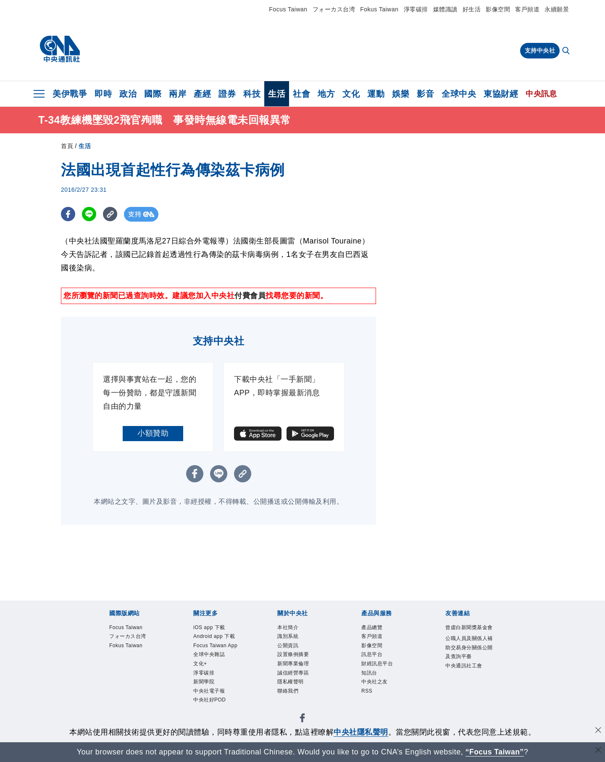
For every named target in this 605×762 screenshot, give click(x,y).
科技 (251, 93)
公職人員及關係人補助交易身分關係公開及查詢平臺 (468, 668)
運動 (375, 93)
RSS (369, 708)
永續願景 (556, 9)
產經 (202, 93)
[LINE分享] (89, 214)
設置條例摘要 (300, 663)
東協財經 (501, 93)
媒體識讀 (445, 9)
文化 (351, 93)
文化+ (203, 697)
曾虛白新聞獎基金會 (468, 634)
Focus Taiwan (288, 9)
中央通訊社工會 (468, 702)
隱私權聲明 (296, 697)
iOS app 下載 (216, 628)
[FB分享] (68, 214)
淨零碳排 (416, 9)
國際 (152, 93)
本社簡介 (292, 628)
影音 (425, 93)
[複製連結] (111, 214)
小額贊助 (152, 433)
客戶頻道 (527, 9)
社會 (301, 93)
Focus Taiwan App (217, 668)
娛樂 (400, 93)
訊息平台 (376, 663)
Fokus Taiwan (379, 9)
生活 (276, 93)
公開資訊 (292, 651)
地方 (326, 93)
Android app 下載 (215, 646)
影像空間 (498, 9)
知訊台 (373, 685)
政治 (128, 93)
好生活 (472, 9)
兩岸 (177, 93)
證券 (227, 93)
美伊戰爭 (70, 93)
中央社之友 (380, 697)
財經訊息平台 (384, 674)
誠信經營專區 (300, 685)
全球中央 (459, 93)
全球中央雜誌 (216, 685)
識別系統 (292, 640)
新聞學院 (208, 719)
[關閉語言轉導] (598, 750)
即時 (103, 93)
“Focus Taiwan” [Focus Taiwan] (495, 752)
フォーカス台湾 (334, 9)
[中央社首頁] (60, 49)
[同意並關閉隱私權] (598, 731)
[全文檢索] (566, 51)
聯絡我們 (292, 708)
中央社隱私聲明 (361, 732)
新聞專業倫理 (300, 674)
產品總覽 (376, 628)
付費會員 (250, 295)
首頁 (67, 146)
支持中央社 (540, 50)
